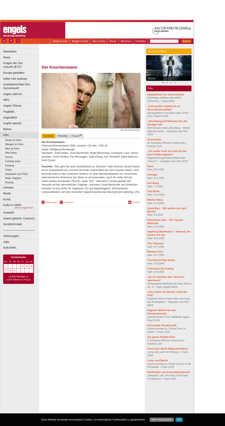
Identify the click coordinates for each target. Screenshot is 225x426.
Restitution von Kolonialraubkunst (168, 372)
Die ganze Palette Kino (161, 337)
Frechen (71, 401)
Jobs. (6, 241)
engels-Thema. (12, 105)
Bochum (60, 397)
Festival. (10, 165)
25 (27, 266)
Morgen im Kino (80, 41)
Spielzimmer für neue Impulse (165, 94)
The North (153, 191)
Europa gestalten (14, 72)
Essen (63, 401)
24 (22, 266)
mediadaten (123, 391)
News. (7, 57)
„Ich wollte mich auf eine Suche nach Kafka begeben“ (166, 153)
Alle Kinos (126, 41)
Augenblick (10, 117)
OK (179, 419)
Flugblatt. (9, 111)
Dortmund (96, 397)
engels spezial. (12, 123)
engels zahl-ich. (13, 94)
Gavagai (152, 174)
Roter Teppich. (13, 178)
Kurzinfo (48, 135)
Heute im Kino (60, 41)
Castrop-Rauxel (81, 397)
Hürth (113, 401)
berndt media (74, 391)
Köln (119, 401)
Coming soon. (13, 161)
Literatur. (8, 187)
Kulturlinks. (10, 247)
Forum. (9, 157)
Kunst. (7, 199)
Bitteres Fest (155, 251)
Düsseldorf (108, 397)
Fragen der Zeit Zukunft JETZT (21, 65)
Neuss (99, 404)
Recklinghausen (77, 407)
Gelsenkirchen (84, 401)
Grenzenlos (154, 139)
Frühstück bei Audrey (160, 268)
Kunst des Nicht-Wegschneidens (167, 348)
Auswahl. (9, 212)
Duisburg (120, 397)
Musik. (7, 193)
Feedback (68, 202)
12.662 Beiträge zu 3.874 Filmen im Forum (18, 278)
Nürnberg (153, 183)
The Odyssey (155, 243)
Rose (150, 166)
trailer (91, 394)
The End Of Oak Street (161, 260)
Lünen (81, 404)
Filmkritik (62, 135)
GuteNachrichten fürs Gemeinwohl (16, 86)
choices (70, 394)
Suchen (186, 41)
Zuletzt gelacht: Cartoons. (19, 218)
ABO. (6, 99)
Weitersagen (52, 202)
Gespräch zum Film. (16, 173)
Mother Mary (155, 199)
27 (6, 270)
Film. (6, 135)
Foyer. (8, 169)
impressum (88, 391)
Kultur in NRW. (12, 205)
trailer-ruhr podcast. (15, 78)
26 (31, 266)
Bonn (69, 397)
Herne (105, 401)
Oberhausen (110, 404)
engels (79, 394)
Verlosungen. (11, 236)
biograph (59, 394)
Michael (152, 78)
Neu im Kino (99, 41)
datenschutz (102, 391)
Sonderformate (12, 224)
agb (113, 391)
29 (14, 270)
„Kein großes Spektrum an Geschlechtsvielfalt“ (163, 108)
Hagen (97, 401)
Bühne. (7, 129)
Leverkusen (70, 404)
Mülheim (90, 404)
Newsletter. (10, 51)
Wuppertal (107, 407)
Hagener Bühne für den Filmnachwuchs (161, 312)
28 (10, 270)
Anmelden (140, 41)
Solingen (92, 407)
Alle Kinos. (11, 152)
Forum (113, 41)
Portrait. (9, 182)
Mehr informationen (161, 419)
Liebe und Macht (157, 360)
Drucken (136, 202)
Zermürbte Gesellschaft (161, 325)
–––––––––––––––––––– (19, 230)
